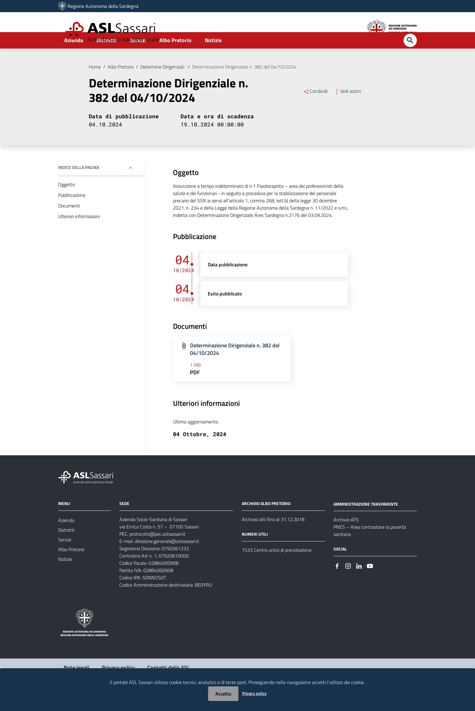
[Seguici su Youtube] (370, 582)
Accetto (223, 693)
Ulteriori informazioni (79, 232)
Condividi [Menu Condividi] (315, 107)
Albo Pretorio (175, 56)
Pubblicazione (71, 211)
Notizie (213, 56)
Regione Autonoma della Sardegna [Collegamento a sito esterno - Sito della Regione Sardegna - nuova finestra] (103, 6)
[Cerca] (410, 56)
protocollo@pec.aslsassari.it (157, 550)
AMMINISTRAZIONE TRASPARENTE (366, 520)
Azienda (73, 56)
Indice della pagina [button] (78, 183)
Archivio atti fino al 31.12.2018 (273, 535)
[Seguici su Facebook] (337, 582)
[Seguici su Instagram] (348, 582)
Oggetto (66, 200)
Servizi (138, 56)
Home (95, 83)
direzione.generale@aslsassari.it (167, 557)
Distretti (106, 56)
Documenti (69, 222)
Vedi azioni (347, 107)
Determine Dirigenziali (162, 83)
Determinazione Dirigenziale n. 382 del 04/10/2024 (244, 83)
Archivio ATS (346, 536)
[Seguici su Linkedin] (359, 582)
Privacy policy (254, 693)
